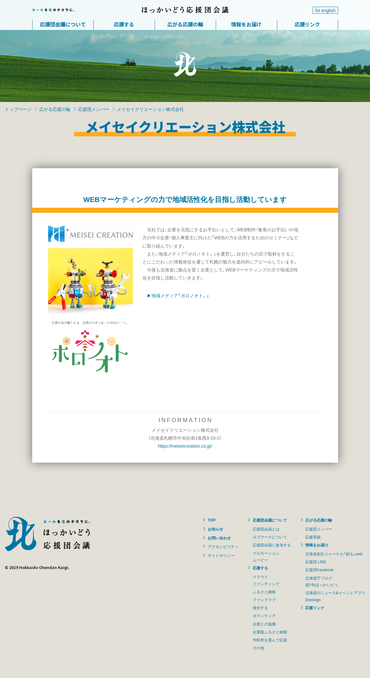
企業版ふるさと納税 (270, 632)
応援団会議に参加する (272, 545)
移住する (260, 607)
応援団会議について (63, 24)
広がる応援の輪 (185, 24)
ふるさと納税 (264, 592)
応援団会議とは (266, 529)
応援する (124, 24)
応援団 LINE (315, 562)
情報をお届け (246, 24)
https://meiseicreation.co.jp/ (185, 446)
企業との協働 (264, 624)
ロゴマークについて (270, 537)
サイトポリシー (221, 555)
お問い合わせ (219, 538)
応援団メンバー (93, 109)
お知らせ (215, 529)
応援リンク (307, 24)
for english (325, 10)
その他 (258, 648)
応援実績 (313, 537)
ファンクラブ (264, 599)
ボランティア (264, 615)
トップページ (18, 109)
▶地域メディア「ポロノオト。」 (178, 295)
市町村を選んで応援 (270, 640)
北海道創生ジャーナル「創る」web (334, 554)
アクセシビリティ (223, 546)
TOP (211, 520)
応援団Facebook (319, 570)
